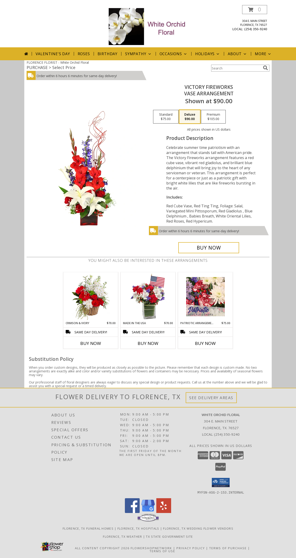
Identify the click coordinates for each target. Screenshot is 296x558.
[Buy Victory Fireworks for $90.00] (208, 247)
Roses (84, 53)
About (237, 53)
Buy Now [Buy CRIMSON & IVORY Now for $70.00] (90, 343)
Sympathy (138, 53)
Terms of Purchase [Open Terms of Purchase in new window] (228, 548)
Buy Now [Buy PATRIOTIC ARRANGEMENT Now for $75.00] (205, 343)
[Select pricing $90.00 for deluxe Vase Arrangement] (189, 117)
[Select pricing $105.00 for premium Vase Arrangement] (213, 117)
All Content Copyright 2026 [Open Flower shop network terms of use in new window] (102, 548)
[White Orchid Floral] (148, 26)
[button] (254, 9)
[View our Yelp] (163, 511)
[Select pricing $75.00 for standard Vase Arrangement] (165, 117)
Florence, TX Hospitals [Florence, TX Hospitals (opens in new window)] (138, 528)
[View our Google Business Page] (148, 511)
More (263, 53)
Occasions (174, 53)
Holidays (207, 53)
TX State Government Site (169, 536)
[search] (265, 67)
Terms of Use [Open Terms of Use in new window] (162, 551)
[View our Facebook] (132, 511)
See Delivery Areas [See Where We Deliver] (211, 397)
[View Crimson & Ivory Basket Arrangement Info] (90, 296)
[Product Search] (236, 68)
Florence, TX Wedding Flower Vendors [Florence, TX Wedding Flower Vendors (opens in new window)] (198, 528)
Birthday (107, 53)
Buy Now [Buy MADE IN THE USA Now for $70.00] (148, 343)
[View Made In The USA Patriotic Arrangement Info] (148, 296)
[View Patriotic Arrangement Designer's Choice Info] (205, 296)
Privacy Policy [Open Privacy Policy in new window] (190, 548)
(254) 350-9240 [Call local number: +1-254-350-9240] (255, 29)
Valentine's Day (53, 53)
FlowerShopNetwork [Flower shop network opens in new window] (151, 548)
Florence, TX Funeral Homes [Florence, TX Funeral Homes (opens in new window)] (88, 528)
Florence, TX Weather (122, 536)
